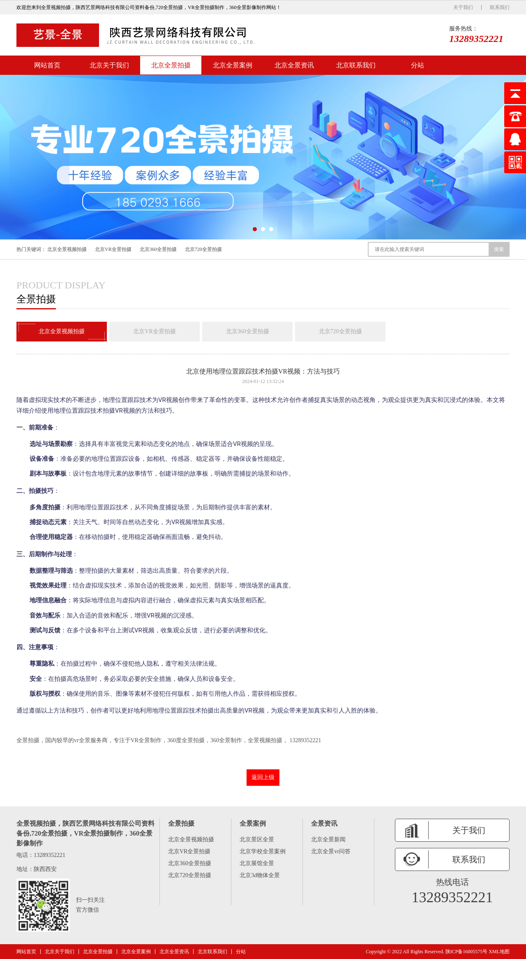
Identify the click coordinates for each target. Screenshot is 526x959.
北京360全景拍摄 (158, 249)
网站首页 (47, 65)
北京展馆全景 (257, 863)
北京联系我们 (356, 65)
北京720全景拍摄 (203, 249)
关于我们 (463, 7)
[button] (255, 229)
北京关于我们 (109, 65)
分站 (417, 65)
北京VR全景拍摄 (113, 249)
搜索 (499, 249)
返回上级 (263, 777)
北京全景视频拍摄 (67, 249)
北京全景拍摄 (171, 65)
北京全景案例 (232, 65)
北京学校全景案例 (263, 851)
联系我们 (500, 7)
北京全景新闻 (328, 839)
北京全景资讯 (294, 65)
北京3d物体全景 (260, 875)
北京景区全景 (257, 839)
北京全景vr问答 (331, 851)
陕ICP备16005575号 (466, 951)
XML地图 (499, 951)
